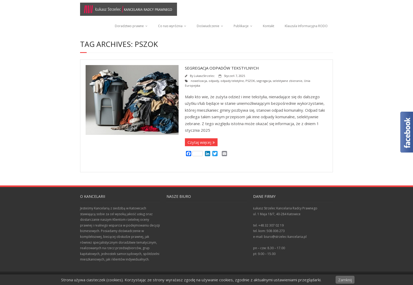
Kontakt (268, 26)
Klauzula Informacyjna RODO (306, 26)
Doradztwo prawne (129, 26)
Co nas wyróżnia (170, 26)
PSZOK (250, 81)
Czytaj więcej (199, 142)
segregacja (264, 81)
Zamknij (345, 279)
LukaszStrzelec (204, 76)
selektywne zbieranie (287, 81)
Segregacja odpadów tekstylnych (222, 68)
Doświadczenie (208, 26)
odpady (214, 81)
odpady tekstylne (232, 81)
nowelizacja (199, 81)
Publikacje (241, 26)
